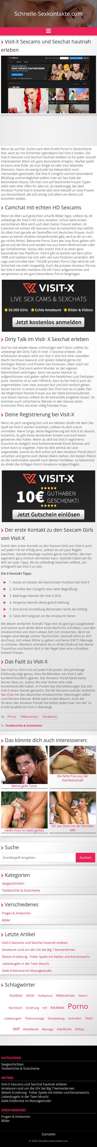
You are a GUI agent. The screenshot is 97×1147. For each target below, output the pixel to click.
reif (44, 1008)
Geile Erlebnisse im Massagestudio (27, 970)
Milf (16, 1028)
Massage (48, 1029)
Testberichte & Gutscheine (23, 725)
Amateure (49, 716)
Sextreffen (75, 1018)
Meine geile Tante (24, 767)
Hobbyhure (45, 995)
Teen (89, 1018)
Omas (79, 1029)
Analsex (57, 1007)
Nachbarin (16, 1008)
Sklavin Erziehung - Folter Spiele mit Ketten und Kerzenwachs (46, 956)
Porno (12, 716)
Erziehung (32, 1008)
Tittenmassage (34, 1018)
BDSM (30, 995)
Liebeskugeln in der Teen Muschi (25, 963)
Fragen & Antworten (16, 913)
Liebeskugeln (12, 1018)
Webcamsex (29, 716)
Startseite (48, 1134)
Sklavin (83, 995)
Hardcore (64, 1029)
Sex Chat (7, 694)
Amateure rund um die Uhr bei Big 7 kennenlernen (38, 950)
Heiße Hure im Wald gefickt (24, 812)
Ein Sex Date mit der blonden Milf (72, 811)
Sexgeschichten (13, 883)
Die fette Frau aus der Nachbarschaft (72, 764)
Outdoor (16, 995)
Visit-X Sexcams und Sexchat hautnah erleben (35, 943)
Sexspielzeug (56, 1018)
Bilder (6, 920)
